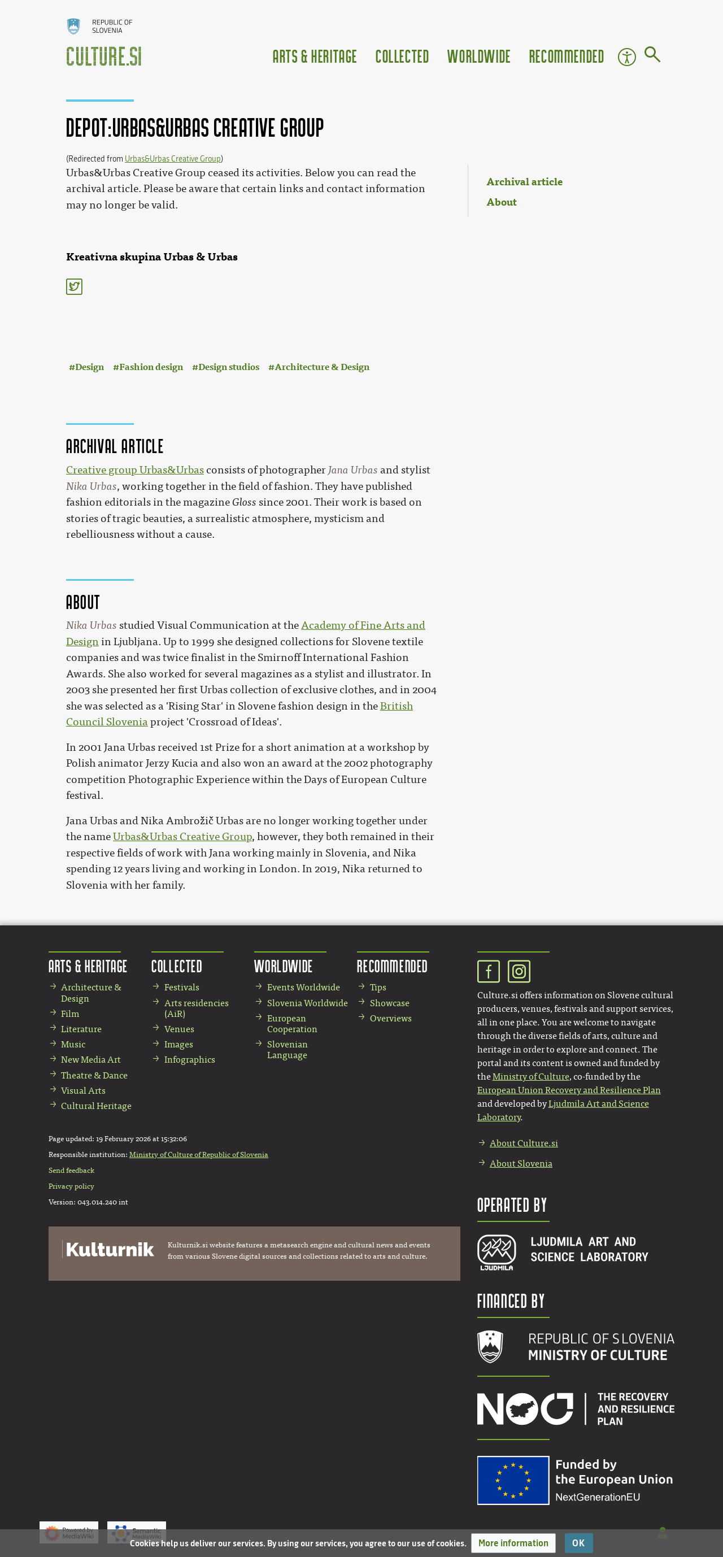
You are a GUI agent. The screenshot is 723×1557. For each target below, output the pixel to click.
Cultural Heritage (96, 1106)
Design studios (228, 367)
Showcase (390, 1003)
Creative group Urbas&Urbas (135, 470)
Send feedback (71, 1170)
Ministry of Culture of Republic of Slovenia (198, 1154)
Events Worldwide (303, 987)
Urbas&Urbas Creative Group (173, 159)
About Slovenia (521, 1163)
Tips (378, 987)
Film (70, 1013)
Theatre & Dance (94, 1075)
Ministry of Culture (531, 1076)
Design (89, 367)
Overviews (391, 1018)
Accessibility (627, 57)
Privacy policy (71, 1186)
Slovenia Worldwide (307, 1003)
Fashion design (151, 367)
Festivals (181, 987)
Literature (81, 1029)
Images (178, 1044)
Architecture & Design (322, 367)
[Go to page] (652, 56)
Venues (179, 1029)
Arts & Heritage (315, 55)
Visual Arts (83, 1090)
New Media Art (91, 1059)
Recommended (567, 55)
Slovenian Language (287, 1049)
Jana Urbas (353, 470)
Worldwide (479, 55)
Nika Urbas (91, 486)
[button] (513, 1543)
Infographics (189, 1059)
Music (73, 1044)
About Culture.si (524, 1143)
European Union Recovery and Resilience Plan (569, 1090)
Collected (402, 55)
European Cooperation (292, 1023)
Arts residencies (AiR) (196, 1008)
